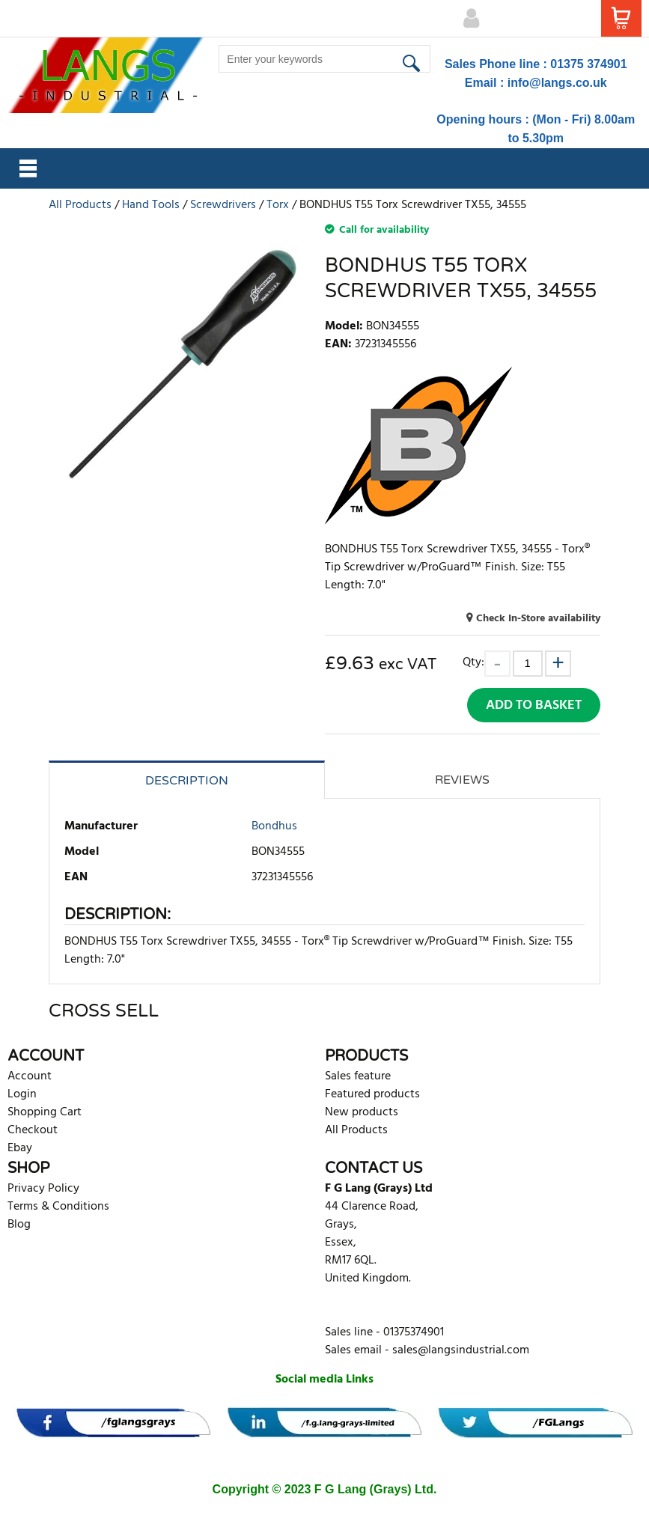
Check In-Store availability (538, 618)
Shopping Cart (44, 1112)
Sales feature (358, 1076)
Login (22, 1094)
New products (361, 1112)
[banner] (113, 1423)
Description (186, 780)
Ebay (19, 1148)
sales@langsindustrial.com (460, 1350)
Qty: (473, 662)
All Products (356, 1130)
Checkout (32, 1130)
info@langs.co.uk (557, 82)
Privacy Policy (43, 1188)
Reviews (462, 779)
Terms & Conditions (58, 1206)
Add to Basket (534, 705)
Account (29, 1076)
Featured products (372, 1094)
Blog (19, 1224)
